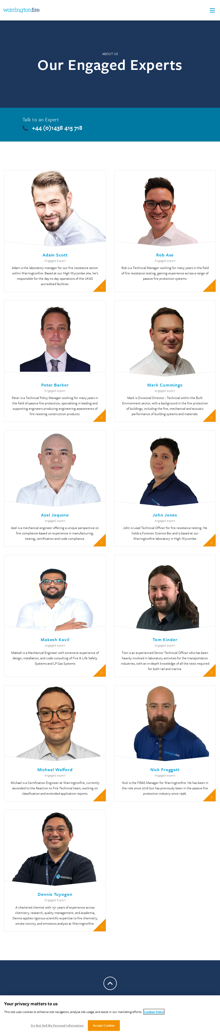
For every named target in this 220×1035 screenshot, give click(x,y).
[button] (212, 10)
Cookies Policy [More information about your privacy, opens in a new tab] (154, 1011)
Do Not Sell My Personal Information (57, 1025)
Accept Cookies (104, 1025)
